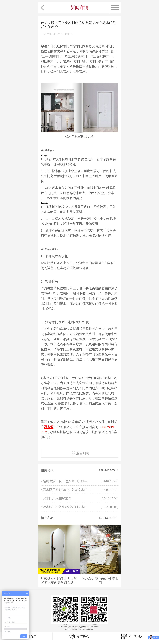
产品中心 (131, 636)
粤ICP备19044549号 (89, 629)
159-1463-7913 (108, 470)
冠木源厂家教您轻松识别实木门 (65, 507)
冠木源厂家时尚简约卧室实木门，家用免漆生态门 (68, 490)
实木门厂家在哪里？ (57, 498)
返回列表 (80, 453)
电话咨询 (79, 636)
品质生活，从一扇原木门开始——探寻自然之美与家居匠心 (68, 481)
